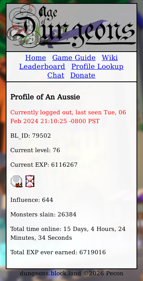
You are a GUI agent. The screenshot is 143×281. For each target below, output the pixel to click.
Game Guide (74, 58)
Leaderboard (42, 66)
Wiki (110, 58)
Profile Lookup (97, 66)
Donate (82, 75)
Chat (55, 75)
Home (35, 58)
